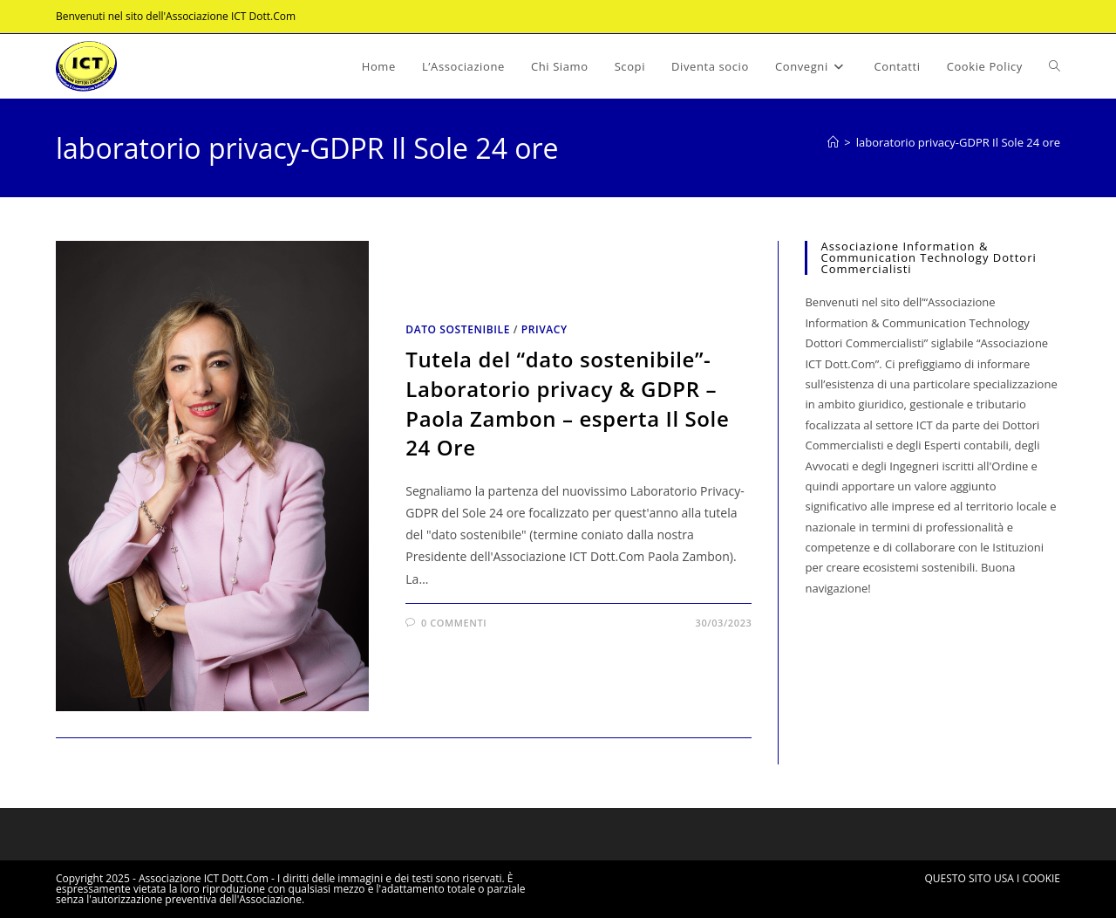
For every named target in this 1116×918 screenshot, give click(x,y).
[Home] (833, 142)
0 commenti (454, 622)
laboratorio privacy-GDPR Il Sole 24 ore (958, 142)
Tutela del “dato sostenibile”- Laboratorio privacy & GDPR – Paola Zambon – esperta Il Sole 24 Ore (567, 403)
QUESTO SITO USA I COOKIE (992, 878)
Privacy (544, 329)
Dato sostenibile (457, 329)
